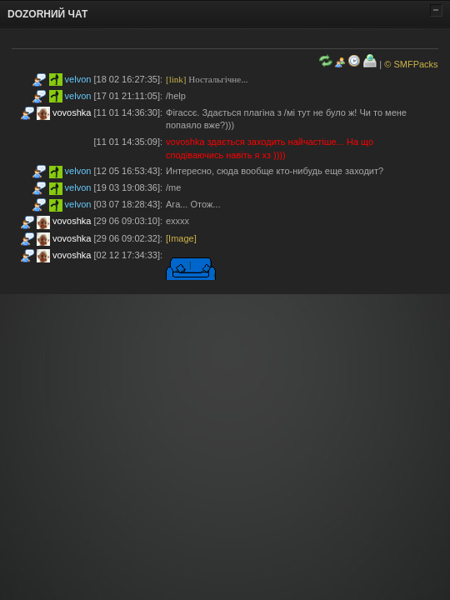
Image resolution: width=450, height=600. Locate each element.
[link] (176, 79)
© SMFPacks (411, 64)
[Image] (181, 238)
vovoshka (71, 113)
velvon (78, 79)
